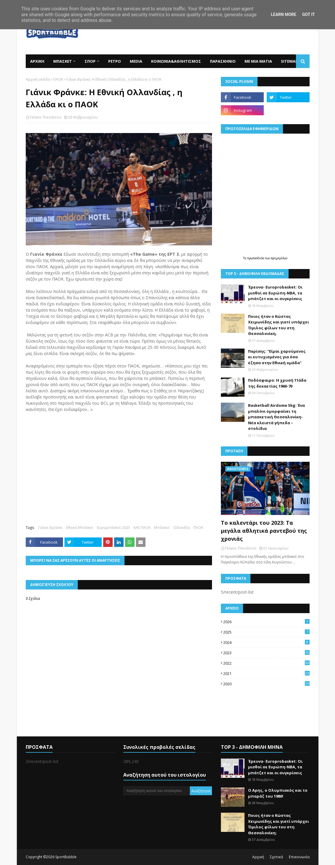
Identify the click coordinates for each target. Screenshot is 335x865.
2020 (266, 683)
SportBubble (66, 856)
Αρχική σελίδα (38, 79)
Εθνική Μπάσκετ (79, 527)
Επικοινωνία (299, 856)
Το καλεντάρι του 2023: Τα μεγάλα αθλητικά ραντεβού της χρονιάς (264, 530)
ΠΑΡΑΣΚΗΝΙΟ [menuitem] (223, 61)
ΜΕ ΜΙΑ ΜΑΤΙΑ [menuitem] (258, 61)
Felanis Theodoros (45, 117)
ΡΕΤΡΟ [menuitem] (114, 61)
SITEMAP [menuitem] (289, 61)
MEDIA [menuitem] (136, 61)
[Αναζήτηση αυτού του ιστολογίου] (156, 790)
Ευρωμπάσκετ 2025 (113, 527)
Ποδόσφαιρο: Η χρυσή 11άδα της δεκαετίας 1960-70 (277, 383)
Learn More (283, 14)
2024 (266, 642)
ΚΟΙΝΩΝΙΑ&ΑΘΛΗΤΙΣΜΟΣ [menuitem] (176, 61)
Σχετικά (276, 856)
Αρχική (258, 856)
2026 (266, 621)
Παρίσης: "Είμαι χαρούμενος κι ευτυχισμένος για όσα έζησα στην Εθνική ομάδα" (277, 357)
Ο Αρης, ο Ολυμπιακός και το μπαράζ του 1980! (278, 793)
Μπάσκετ (162, 527)
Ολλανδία (181, 527)
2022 (266, 663)
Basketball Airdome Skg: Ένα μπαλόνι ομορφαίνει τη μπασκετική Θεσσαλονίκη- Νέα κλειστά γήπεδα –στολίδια (276, 417)
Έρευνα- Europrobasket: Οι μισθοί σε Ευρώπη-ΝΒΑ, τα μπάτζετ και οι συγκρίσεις (275, 292)
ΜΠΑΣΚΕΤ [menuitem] (62, 61)
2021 (266, 673)
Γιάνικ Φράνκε (50, 527)
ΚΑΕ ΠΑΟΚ (142, 527)
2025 (266, 632)
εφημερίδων (279, 258)
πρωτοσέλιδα (256, 258)
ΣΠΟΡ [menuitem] (90, 61)
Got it (308, 14)
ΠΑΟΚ (58, 79)
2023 (266, 652)
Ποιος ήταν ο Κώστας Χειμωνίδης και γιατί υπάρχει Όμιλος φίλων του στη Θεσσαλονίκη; (278, 325)
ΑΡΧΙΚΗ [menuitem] (37, 61)
